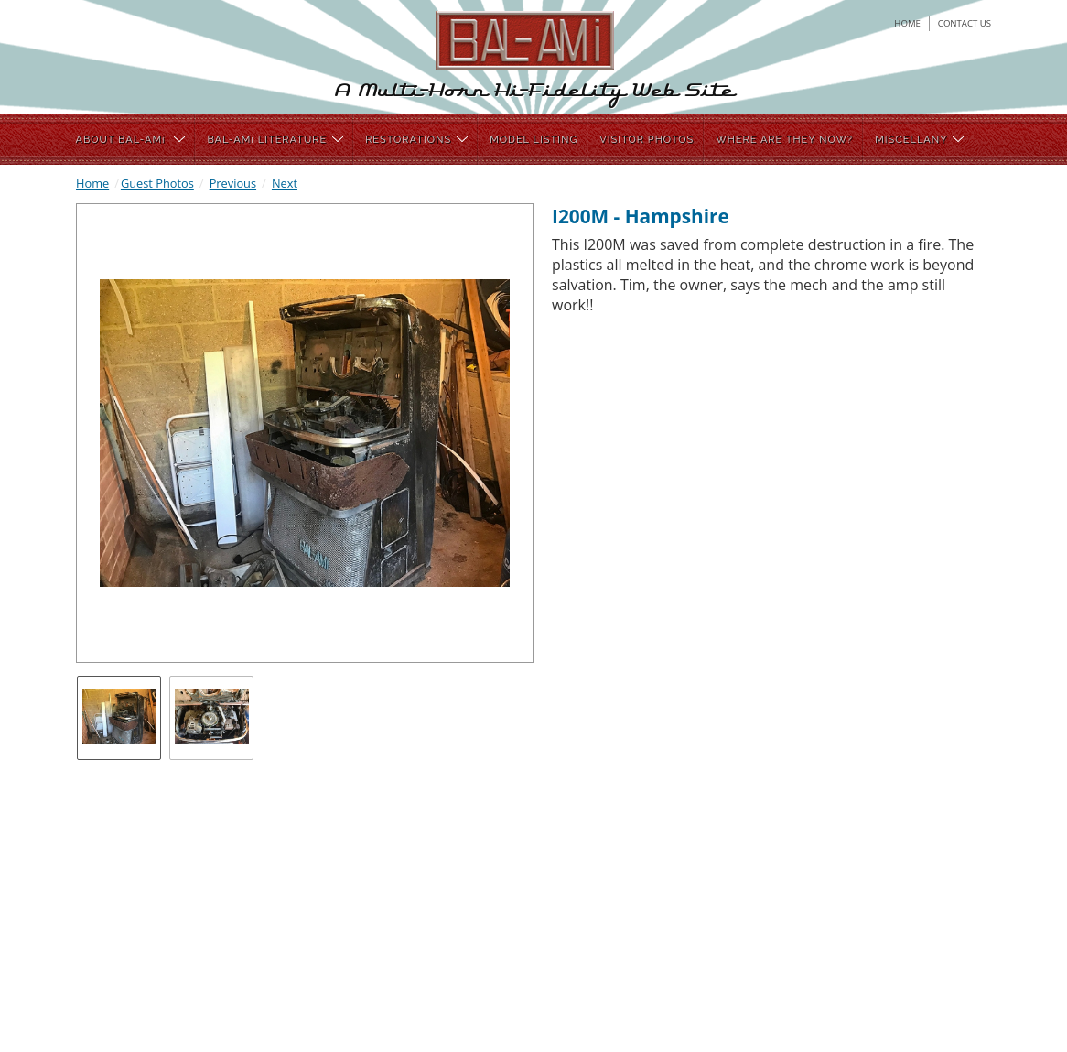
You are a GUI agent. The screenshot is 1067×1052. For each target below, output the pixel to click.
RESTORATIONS (416, 140)
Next (284, 183)
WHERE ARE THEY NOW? (784, 140)
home (907, 23)
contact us (964, 23)
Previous (233, 183)
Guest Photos (157, 183)
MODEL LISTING (533, 140)
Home (92, 183)
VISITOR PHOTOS (646, 140)
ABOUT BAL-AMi (131, 140)
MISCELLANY (919, 140)
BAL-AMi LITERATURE (275, 140)
